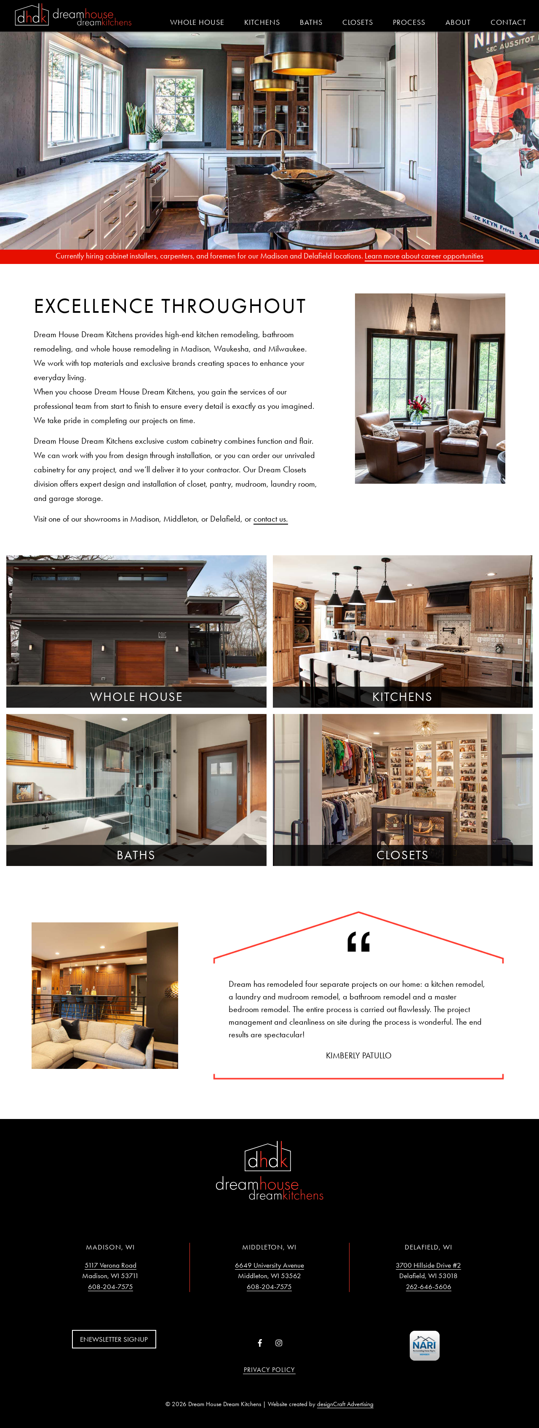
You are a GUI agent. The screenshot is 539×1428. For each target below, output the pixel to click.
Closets (357, 22)
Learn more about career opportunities (424, 256)
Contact (508, 22)
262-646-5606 (428, 1286)
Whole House (197, 22)
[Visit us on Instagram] (279, 1343)
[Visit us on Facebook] (260, 1343)
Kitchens (262, 22)
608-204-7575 (110, 1286)
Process (409, 22)
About (458, 22)
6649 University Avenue (269, 1265)
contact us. (270, 519)
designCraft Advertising (345, 1404)
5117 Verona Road (110, 1265)
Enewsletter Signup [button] (114, 1339)
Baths (311, 22)
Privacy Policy (269, 1370)
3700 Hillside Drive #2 (428, 1265)
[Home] (73, 15)
